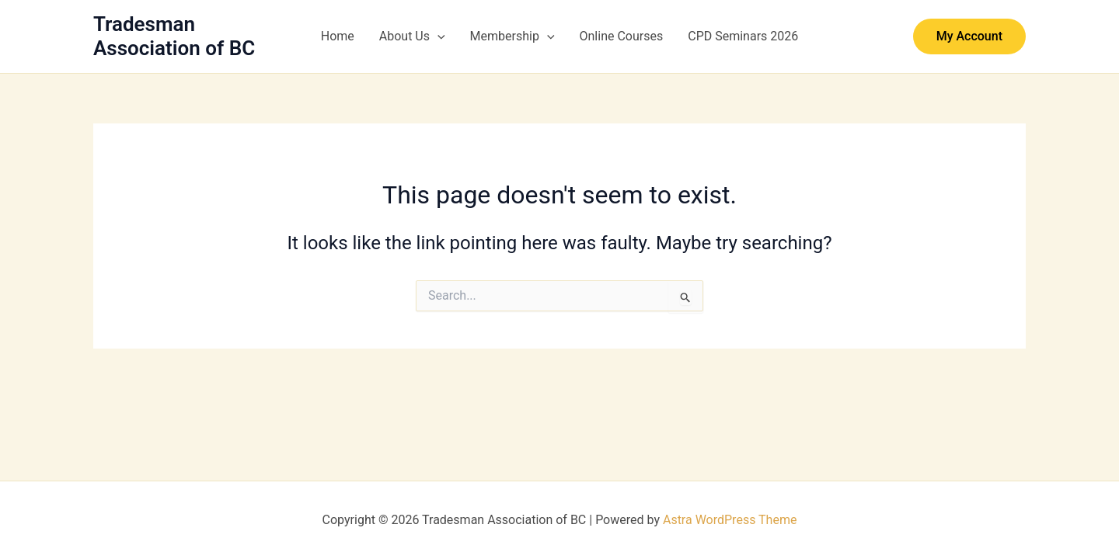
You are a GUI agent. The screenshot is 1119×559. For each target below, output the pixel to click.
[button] (437, 36)
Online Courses (622, 36)
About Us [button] (412, 36)
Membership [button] (512, 36)
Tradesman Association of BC (174, 36)
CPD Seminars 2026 (743, 36)
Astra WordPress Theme (730, 519)
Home (337, 36)
